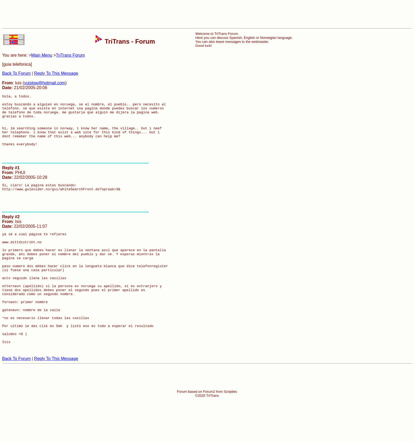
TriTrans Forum (70, 55)
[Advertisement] (207, 14)
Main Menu (41, 55)
